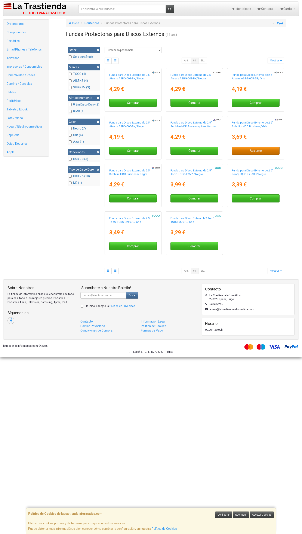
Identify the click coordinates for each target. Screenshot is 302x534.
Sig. (203, 60)
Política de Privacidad (122, 482)
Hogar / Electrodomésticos (25, 126)
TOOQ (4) (77, 74)
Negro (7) (77, 128)
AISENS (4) (78, 80)
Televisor (13, 58)
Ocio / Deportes (17, 143)
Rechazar (241, 514)
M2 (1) (75, 182)
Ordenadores (15, 23)
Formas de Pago (152, 507)
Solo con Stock (81, 56)
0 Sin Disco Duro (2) (84, 104)
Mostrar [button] (276, 60)
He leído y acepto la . (110, 482)
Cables (11, 92)
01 (194, 60)
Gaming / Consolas (19, 83)
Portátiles (13, 41)
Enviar (132, 472)
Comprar (133, 147)
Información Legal (153, 498)
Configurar (224, 514)
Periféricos (14, 101)
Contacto (266, 8)
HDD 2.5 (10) (79, 176)
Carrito (287, 8)
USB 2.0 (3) (78, 159)
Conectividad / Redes (21, 75)
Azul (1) (76, 141)
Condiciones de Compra (96, 507)
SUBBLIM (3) (79, 87)
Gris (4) (76, 135)
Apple (11, 152)
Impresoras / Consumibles (24, 66)
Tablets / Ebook (17, 109)
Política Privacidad (92, 502)
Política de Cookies (164, 528)
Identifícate (241, 8)
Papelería (13, 135)
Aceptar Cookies (261, 514)
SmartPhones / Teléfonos (24, 49)
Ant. (186, 60)
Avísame (256, 239)
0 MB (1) (76, 111)
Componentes (16, 32)
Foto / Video (15, 118)
